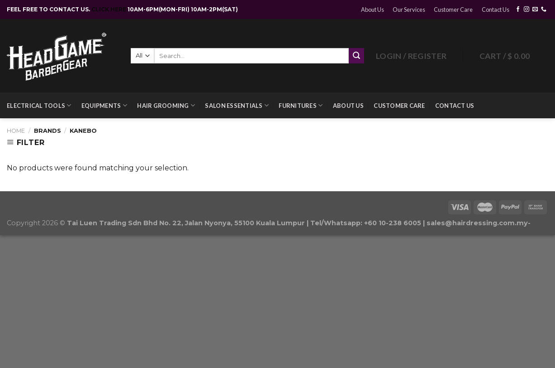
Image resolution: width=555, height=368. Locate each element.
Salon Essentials (237, 105)
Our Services (409, 9)
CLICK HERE (109, 9)
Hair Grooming (166, 105)
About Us (372, 9)
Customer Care (453, 9)
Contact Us (495, 9)
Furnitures (301, 105)
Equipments (104, 105)
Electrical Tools (39, 105)
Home (16, 130)
